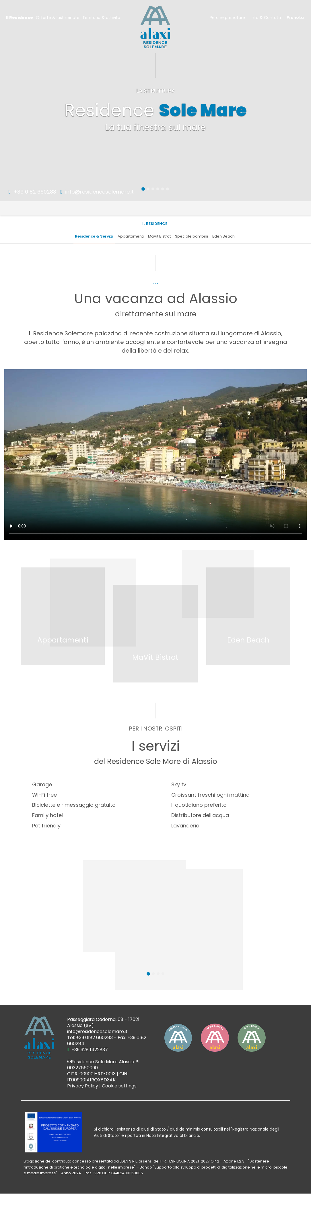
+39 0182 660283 (32, 191)
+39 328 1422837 (87, 1049)
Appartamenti (131, 236)
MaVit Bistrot (159, 236)
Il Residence (19, 17)
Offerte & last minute (57, 17)
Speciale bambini (191, 236)
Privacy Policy (82, 1086)
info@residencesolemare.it (97, 191)
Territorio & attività (101, 17)
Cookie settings (119, 1086)
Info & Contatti (266, 17)
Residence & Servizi (94, 236)
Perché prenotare (227, 17)
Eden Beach (223, 236)
